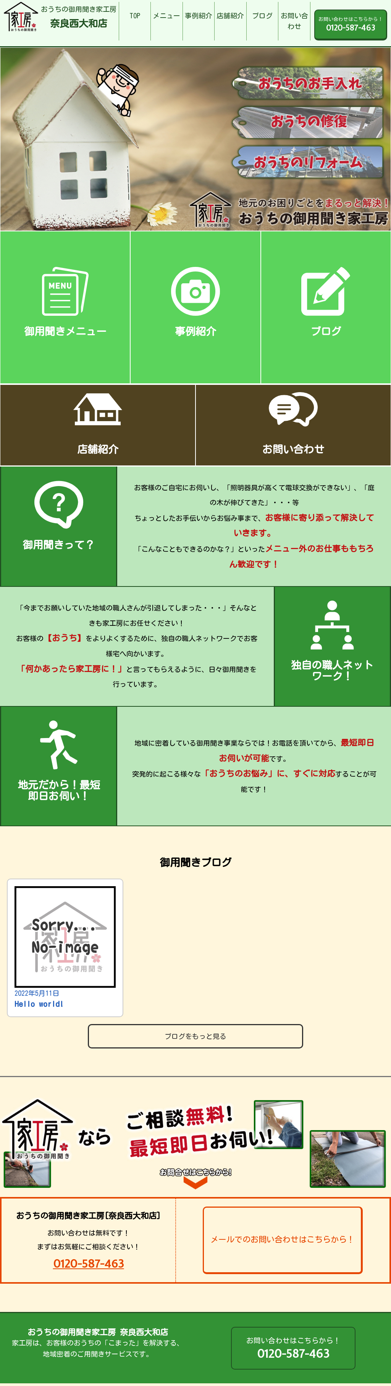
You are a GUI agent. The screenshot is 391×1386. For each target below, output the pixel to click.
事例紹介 (198, 15)
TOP (134, 15)
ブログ (262, 15)
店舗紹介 (230, 15)
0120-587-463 (88, 1263)
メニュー (166, 15)
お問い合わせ (294, 21)
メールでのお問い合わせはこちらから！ (282, 1240)
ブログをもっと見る (195, 1036)
